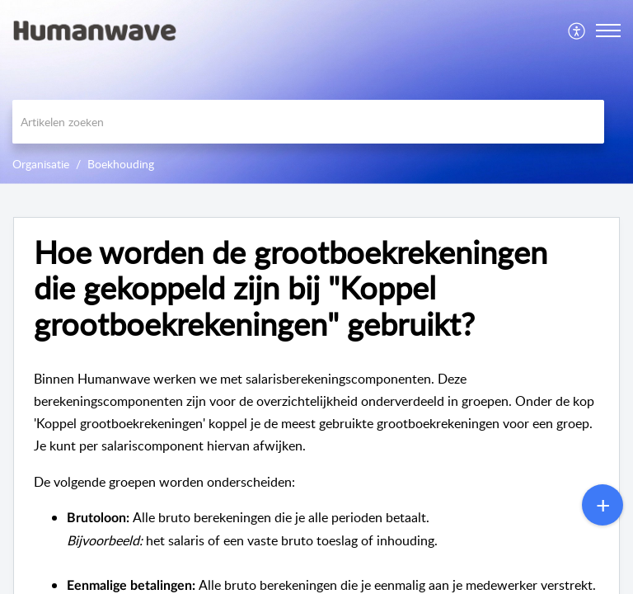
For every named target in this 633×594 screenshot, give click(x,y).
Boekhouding (120, 164)
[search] (308, 122)
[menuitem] (577, 31)
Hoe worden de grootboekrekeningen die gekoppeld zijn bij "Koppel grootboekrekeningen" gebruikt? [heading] (290, 288)
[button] (577, 31)
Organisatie (40, 164)
